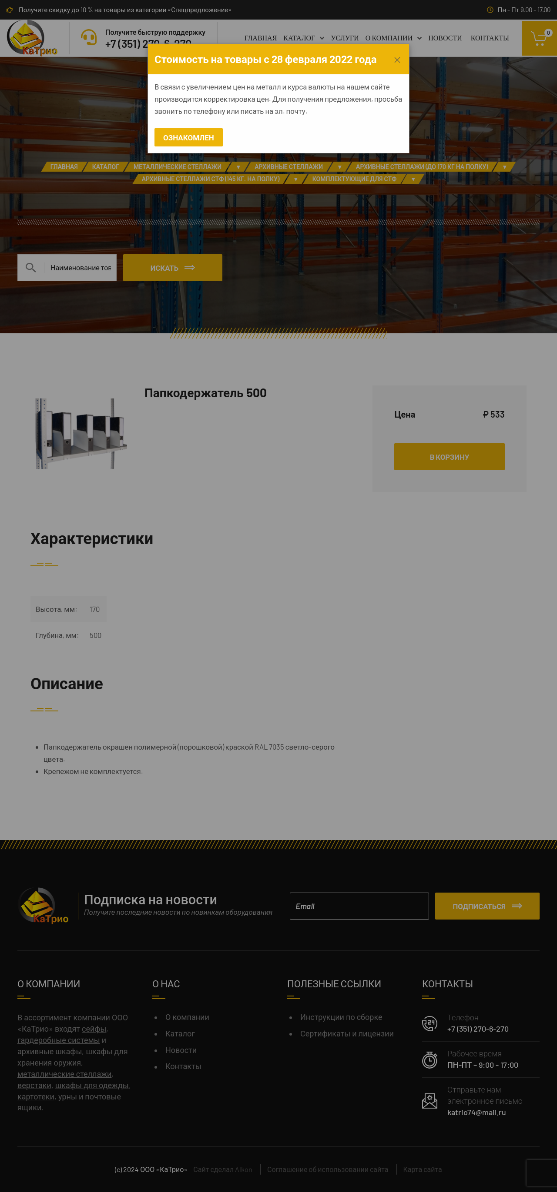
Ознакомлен (188, 137)
